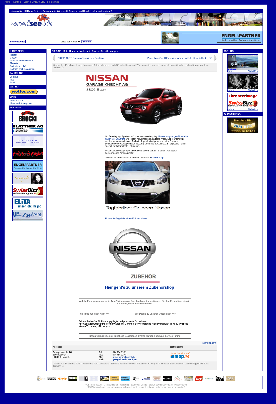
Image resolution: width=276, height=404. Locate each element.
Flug (12, 80)
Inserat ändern (209, 343)
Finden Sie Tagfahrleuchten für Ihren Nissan (126, 218)
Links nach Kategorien (21, 103)
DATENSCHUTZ (40, 2)
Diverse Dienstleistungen (105, 51)
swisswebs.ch (180, 385)
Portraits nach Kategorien (22, 69)
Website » (253, 71)
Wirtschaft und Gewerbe (21, 60)
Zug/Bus (14, 77)
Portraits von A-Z (18, 66)
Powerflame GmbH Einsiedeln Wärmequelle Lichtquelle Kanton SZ (179, 58)
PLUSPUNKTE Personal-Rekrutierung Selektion (81, 58)
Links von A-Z (16, 100)
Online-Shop (157, 157)
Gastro (13, 58)
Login (26, 2)
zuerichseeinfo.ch (164, 385)
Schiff (12, 82)
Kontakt (17, 2)
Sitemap (55, 2)
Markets (14, 63)
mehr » (231, 71)
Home (7, 2)
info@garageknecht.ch (124, 357)
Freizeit (13, 55)
